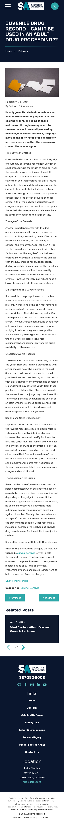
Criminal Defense (30, 588)
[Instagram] (32, 684)
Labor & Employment (32, 730)
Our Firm (32, 707)
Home (32, 700)
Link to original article (16, 580)
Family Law (32, 722)
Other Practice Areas (32, 744)
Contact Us (32, 752)
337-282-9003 (32, 677)
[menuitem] (17, 817)
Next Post (49, 597)
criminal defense (26, 553)
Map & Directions (32, 782)
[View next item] (23, 647)
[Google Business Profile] (19, 684)
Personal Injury (32, 737)
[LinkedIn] (38, 684)
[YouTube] (44, 684)
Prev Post (15, 597)
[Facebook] (25, 684)
